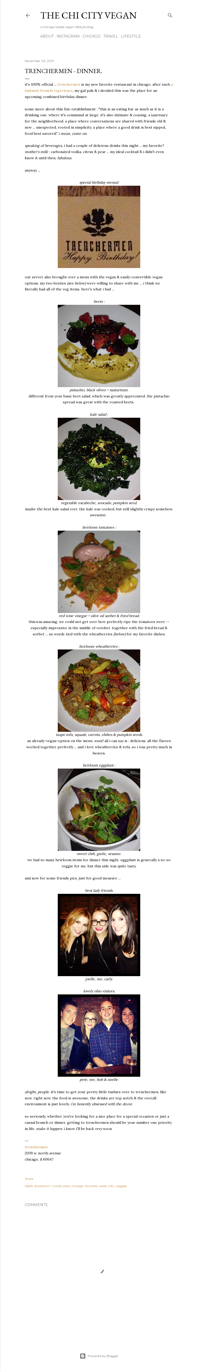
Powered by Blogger (99, 1356)
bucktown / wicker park (52, 1186)
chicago (91, 36)
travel (110, 36)
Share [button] (29, 1179)
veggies (121, 1186)
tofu (111, 1186)
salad (102, 1186)
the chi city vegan (88, 15)
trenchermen (68, 84)
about (47, 36)
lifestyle (131, 36)
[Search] (170, 14)
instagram (68, 36)
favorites (91, 1186)
